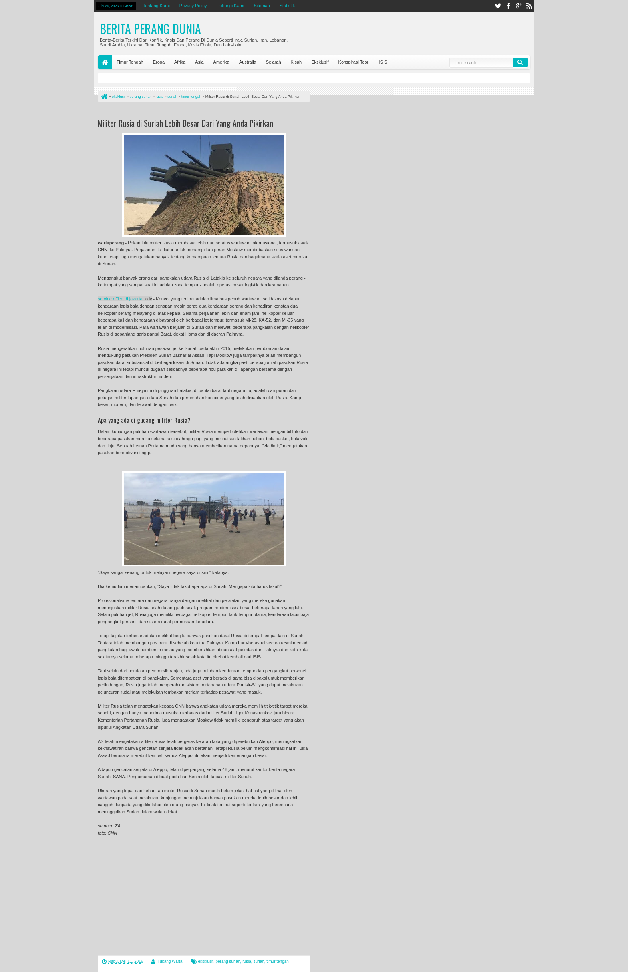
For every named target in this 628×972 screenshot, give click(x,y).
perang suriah (227, 961)
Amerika (221, 62)
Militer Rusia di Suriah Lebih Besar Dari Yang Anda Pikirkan (185, 123)
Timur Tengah (130, 62)
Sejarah (273, 62)
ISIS (383, 62)
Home (105, 62)
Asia (199, 62)
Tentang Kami (156, 5)
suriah (258, 961)
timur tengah (277, 961)
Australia (247, 62)
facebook (508, 6)
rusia (246, 961)
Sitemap (262, 5)
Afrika (179, 62)
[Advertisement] (191, 112)
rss (529, 6)
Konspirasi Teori (354, 62)
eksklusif (205, 961)
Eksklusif (319, 62)
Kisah (296, 62)
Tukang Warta (169, 961)
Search (520, 62)
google (518, 6)
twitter (498, 6)
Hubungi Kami (230, 5)
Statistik (287, 5)
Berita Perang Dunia (150, 29)
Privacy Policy (193, 5)
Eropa (159, 62)
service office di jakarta (120, 298)
